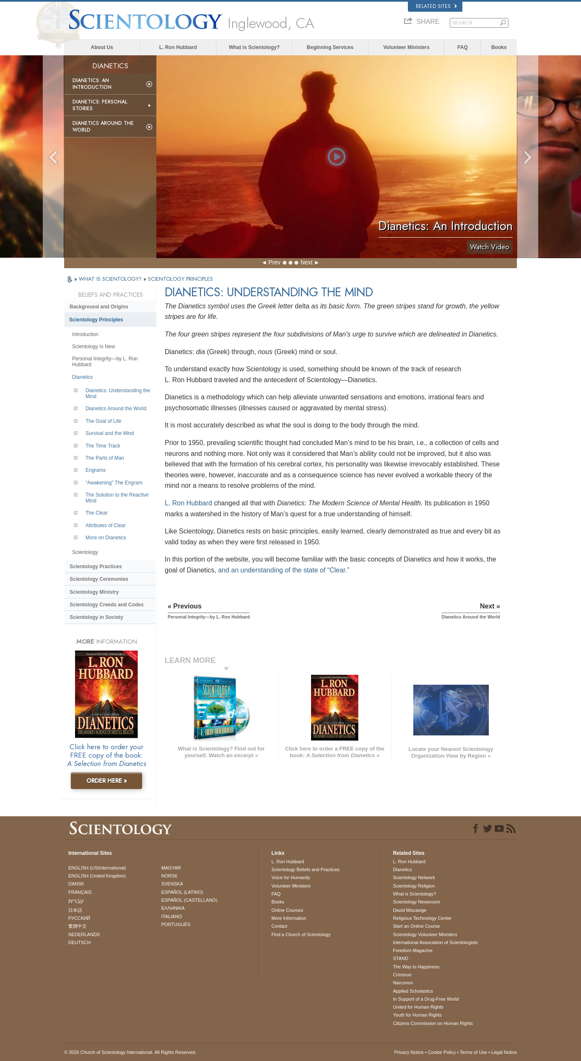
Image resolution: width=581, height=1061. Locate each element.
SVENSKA (172, 883)
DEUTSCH (79, 942)
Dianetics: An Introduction (92, 84)
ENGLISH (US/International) (97, 867)
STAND (400, 958)
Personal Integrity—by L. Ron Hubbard (105, 361)
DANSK (76, 883)
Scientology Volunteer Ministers (425, 934)
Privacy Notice (408, 1052)
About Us (102, 47)
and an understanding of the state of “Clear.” (283, 570)
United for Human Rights (418, 1006)
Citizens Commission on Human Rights (433, 1023)
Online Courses (287, 910)
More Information (288, 918)
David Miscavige (409, 910)
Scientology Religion (414, 885)
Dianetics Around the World (103, 126)
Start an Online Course (416, 926)
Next (307, 262)
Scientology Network (414, 877)
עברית (76, 901)
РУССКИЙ (79, 918)
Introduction (85, 334)
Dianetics (82, 377)
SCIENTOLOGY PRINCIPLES (180, 279)
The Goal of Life (103, 421)
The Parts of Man (105, 458)
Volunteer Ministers (406, 47)
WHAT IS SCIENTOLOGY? (111, 279)
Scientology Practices (96, 566)
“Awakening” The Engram (114, 483)
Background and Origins (99, 307)
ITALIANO (171, 916)
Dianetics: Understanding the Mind (118, 393)
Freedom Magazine (413, 950)
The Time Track (103, 446)
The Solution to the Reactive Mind (117, 498)
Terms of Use (473, 1052)
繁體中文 (77, 926)
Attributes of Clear (106, 525)
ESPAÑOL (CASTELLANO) (189, 900)
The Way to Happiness (416, 966)
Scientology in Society (96, 617)
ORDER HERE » (106, 780)
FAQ (462, 47)
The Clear (97, 513)
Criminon (402, 974)
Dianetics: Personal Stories (100, 105)
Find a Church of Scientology (300, 934)
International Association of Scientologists (435, 942)
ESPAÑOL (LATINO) (182, 892)
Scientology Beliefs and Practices (305, 869)
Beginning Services (330, 47)
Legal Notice (504, 1052)
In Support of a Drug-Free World (426, 998)
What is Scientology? (254, 47)
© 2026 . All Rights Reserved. (130, 1052)
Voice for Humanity (290, 877)
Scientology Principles (96, 320)
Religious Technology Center (422, 918)
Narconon (403, 982)
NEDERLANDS (84, 934)
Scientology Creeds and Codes (107, 605)
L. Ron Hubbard (178, 47)
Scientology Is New (93, 346)
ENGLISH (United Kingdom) (97, 875)
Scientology (85, 552)
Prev (274, 262)
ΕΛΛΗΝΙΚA (173, 908)
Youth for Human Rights (417, 1014)
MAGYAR (171, 867)
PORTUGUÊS (175, 924)
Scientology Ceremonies (99, 579)
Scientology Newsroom (416, 901)
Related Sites (436, 6)
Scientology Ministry (94, 592)
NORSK (169, 875)
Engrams (96, 470)
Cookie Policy (442, 1052)
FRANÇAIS (80, 892)
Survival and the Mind (110, 433)
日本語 (75, 910)
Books (499, 47)
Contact (279, 926)
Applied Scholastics (413, 991)
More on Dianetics (106, 538)
